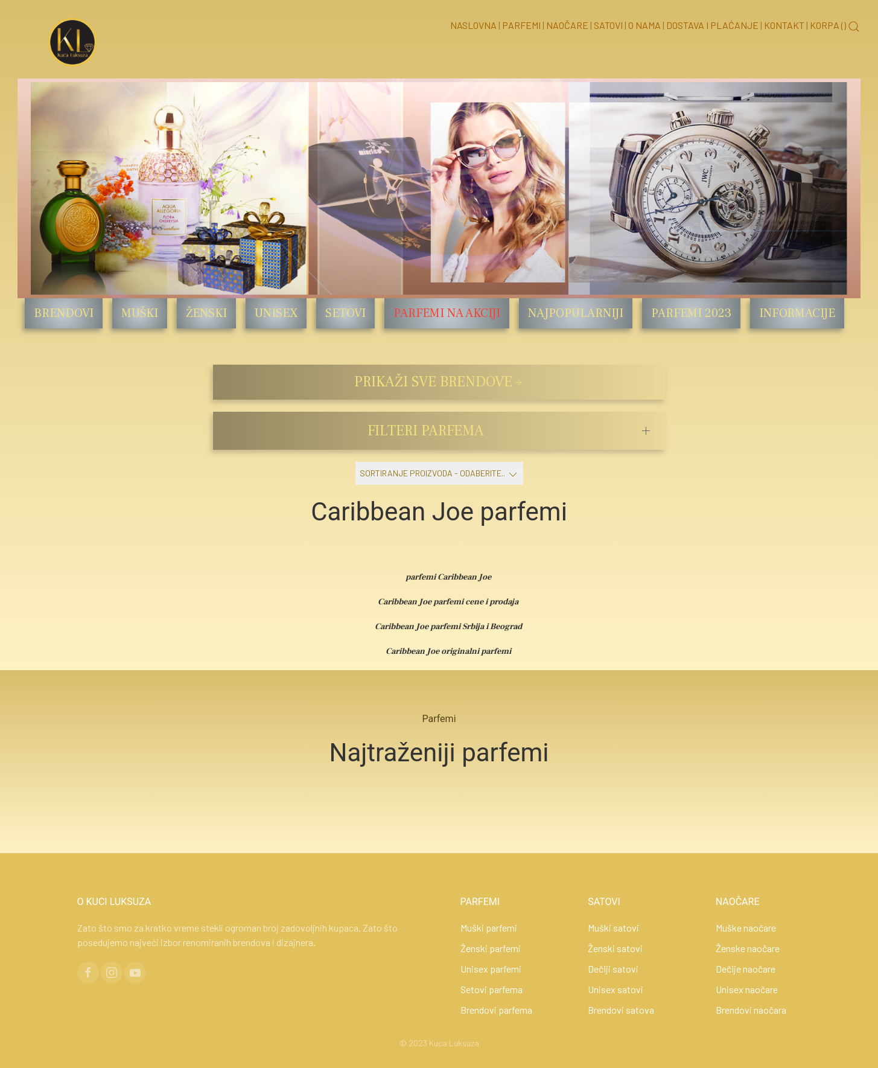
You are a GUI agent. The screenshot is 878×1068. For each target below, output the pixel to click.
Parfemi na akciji (446, 313)
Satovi (608, 25)
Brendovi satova (621, 1009)
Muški (139, 313)
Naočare (567, 25)
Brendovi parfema (496, 1009)
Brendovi (64, 313)
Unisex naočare (747, 989)
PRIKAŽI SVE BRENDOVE (439, 382)
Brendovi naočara (751, 1009)
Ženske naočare (748, 948)
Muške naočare (746, 927)
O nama (644, 25)
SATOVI (604, 901)
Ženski (206, 313)
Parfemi (521, 25)
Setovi (345, 313)
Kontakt (784, 25)
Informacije (797, 313)
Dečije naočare (745, 968)
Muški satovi (613, 927)
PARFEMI (480, 901)
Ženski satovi (615, 948)
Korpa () (828, 25)
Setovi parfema (491, 989)
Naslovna (473, 25)
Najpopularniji (575, 313)
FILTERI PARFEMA (425, 430)
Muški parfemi (488, 927)
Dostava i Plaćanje (712, 25)
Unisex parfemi (490, 968)
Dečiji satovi (613, 968)
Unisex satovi (615, 989)
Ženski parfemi (490, 948)
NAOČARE (738, 901)
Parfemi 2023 (691, 313)
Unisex (276, 313)
